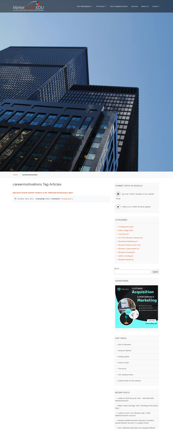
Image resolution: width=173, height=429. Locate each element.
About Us (145, 6)
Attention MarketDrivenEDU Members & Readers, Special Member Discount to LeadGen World (134, 421)
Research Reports (123, 350)
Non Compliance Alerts (119, 6)
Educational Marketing (127, 241)
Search (116, 268)
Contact (155, 6)
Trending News (66, 199)
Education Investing (125, 252)
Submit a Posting (124, 256)
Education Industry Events (128, 245)
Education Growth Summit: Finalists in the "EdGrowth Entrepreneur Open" (43, 193)
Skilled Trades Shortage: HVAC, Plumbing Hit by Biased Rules (136, 407)
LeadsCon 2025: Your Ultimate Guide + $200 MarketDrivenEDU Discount (132, 414)
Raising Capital (122, 356)
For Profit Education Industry (129, 238)
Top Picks (122, 234)
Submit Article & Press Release (128, 381)
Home (15, 175)
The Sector (100, 6)
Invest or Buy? (122, 362)
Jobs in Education (123, 344)
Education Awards (125, 259)
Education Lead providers (127, 249)
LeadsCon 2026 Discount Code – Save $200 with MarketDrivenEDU (134, 399)
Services (134, 6)
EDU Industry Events (124, 375)
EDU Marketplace (84, 6)
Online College (124, 230)
